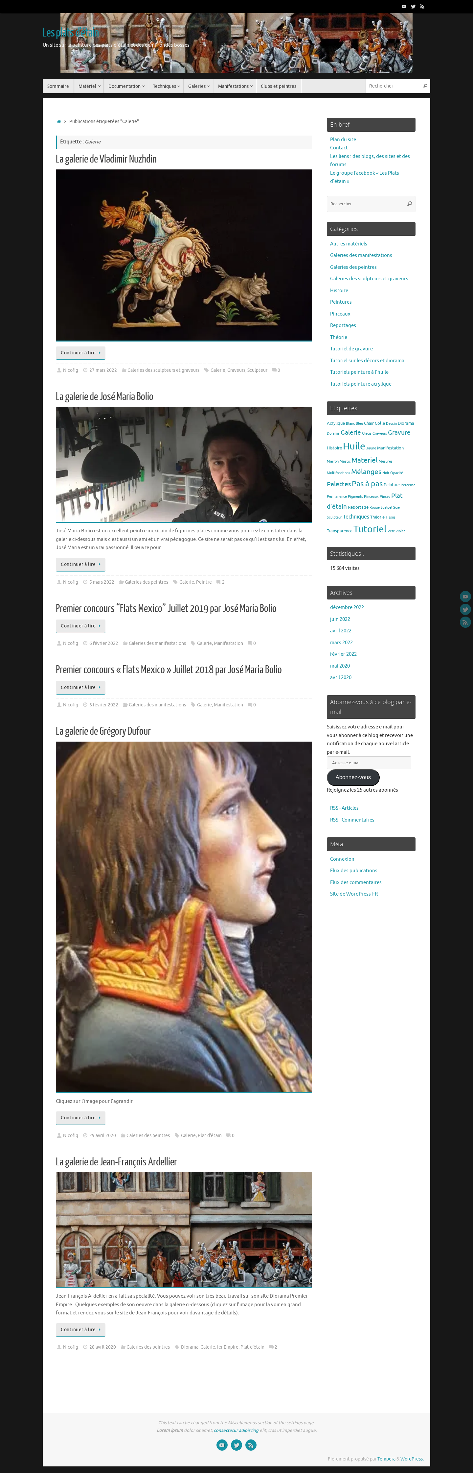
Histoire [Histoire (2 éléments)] (334, 448)
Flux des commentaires (356, 882)
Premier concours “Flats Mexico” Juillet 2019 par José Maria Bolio (166, 609)
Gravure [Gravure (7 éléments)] (399, 432)
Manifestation (228, 643)
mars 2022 (341, 643)
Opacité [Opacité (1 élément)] (396, 473)
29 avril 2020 (102, 1135)
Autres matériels (348, 244)
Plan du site (343, 140)
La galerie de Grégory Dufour (103, 731)
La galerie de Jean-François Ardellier (116, 1162)
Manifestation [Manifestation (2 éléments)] (390, 448)
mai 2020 (340, 666)
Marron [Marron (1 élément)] (333, 461)
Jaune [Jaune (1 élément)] (371, 448)
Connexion (342, 859)
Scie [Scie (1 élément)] (396, 507)
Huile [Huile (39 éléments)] (354, 446)
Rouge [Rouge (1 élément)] (375, 507)
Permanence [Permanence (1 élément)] (337, 497)
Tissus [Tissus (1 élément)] (390, 517)
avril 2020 (340, 677)
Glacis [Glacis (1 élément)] (367, 433)
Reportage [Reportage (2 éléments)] (358, 507)
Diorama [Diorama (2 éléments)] (406, 423)
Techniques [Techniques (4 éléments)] (356, 516)
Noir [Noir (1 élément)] (385, 473)
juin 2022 (340, 619)
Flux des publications (353, 871)
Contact (339, 148)
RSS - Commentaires (352, 820)
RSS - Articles (344, 808)
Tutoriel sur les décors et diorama (367, 361)
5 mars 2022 (101, 582)
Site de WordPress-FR (354, 894)
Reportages (343, 325)
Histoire (339, 291)
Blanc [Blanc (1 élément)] (350, 423)
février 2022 (343, 654)
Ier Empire (227, 1347)
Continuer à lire (82, 353)
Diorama (189, 1347)
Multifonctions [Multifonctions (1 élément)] (338, 473)
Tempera (386, 1459)
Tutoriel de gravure (351, 349)
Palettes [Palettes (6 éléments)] (339, 484)
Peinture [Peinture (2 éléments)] (392, 485)
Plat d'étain (210, 1135)
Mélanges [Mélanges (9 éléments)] (366, 472)
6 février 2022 (103, 643)
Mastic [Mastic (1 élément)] (345, 461)
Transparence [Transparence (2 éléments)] (339, 531)
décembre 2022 (347, 607)
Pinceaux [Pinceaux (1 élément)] (371, 497)
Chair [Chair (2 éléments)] (369, 423)
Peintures (341, 302)
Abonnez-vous (353, 777)
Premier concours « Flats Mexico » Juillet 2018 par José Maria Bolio (169, 670)
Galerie (218, 370)
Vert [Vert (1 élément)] (391, 531)
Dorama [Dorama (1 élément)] (333, 433)
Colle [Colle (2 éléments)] (380, 423)
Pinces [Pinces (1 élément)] (385, 497)
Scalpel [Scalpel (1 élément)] (386, 507)
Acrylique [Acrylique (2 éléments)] (336, 423)
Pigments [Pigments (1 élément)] (355, 497)
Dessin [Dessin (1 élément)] (391, 423)
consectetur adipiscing (236, 1430)
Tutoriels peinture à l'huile (359, 372)
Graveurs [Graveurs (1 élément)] (379, 433)
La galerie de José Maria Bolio (104, 397)
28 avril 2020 (102, 1347)
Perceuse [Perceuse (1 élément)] (408, 485)
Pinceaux (340, 314)
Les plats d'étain (71, 32)
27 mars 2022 (103, 370)
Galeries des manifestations (157, 643)
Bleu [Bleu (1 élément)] (359, 423)
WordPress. (412, 1459)
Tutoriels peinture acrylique (361, 384)
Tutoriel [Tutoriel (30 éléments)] (370, 529)
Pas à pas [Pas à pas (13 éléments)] (367, 484)
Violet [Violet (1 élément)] (400, 531)
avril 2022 (340, 631)
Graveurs (236, 370)
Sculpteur (257, 370)
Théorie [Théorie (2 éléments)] (377, 517)
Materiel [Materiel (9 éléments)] (364, 460)
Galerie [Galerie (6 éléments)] (351, 433)
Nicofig (70, 370)
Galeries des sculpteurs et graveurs (163, 370)
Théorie (338, 337)
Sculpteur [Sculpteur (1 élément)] (334, 517)
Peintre (204, 582)
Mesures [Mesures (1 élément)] (386, 461)
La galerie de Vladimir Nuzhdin (106, 159)
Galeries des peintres (146, 582)
